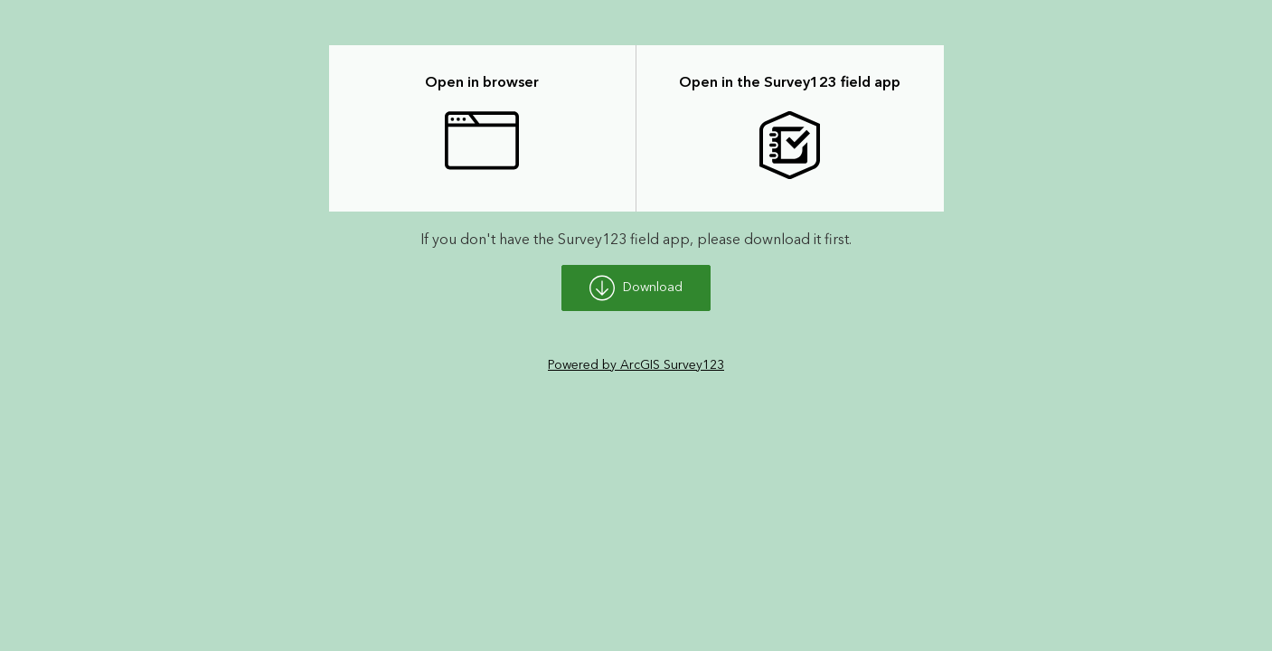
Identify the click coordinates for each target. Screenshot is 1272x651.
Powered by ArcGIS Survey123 (636, 365)
